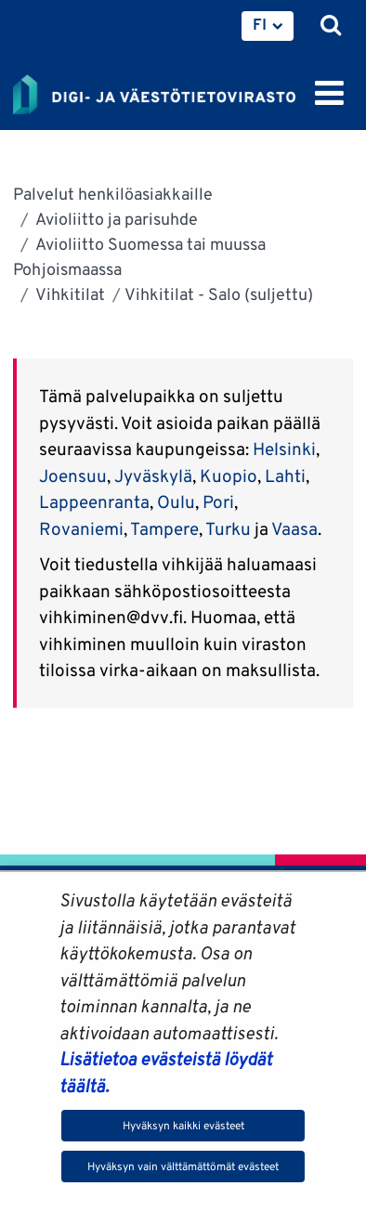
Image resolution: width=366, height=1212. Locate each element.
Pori (218, 501)
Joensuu (73, 475)
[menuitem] (268, 26)
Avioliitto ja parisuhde (115, 218)
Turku (228, 528)
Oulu (176, 501)
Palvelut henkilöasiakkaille (113, 193)
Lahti (285, 475)
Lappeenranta (94, 501)
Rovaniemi (81, 528)
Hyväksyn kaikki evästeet (183, 1125)
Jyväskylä (153, 475)
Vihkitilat (69, 294)
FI (260, 24)
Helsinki (284, 448)
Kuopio (228, 475)
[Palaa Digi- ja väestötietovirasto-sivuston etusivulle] (154, 91)
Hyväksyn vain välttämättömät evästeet (183, 1166)
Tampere (164, 528)
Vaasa (294, 528)
